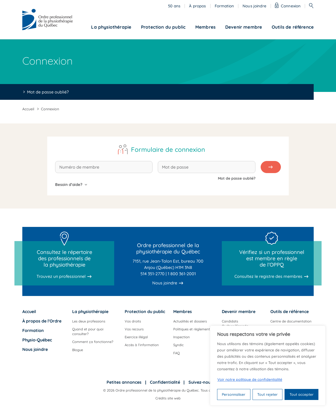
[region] (268, 365)
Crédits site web (168, 398)
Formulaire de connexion (168, 149)
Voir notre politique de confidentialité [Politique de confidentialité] (249, 379)
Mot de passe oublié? (48, 92)
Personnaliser (233, 394)
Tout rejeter (267, 394)
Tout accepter (302, 394)
